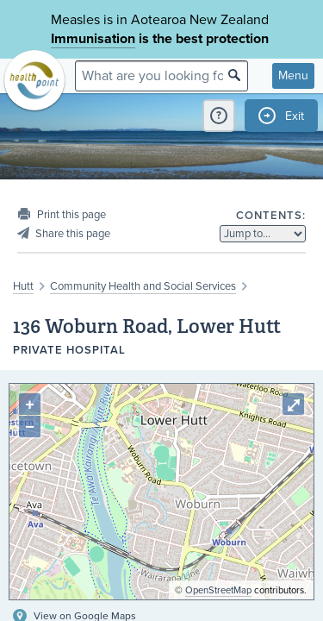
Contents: (271, 216)
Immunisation (93, 38)
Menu (293, 75)
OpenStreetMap (218, 590)
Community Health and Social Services (143, 286)
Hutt (23, 286)
